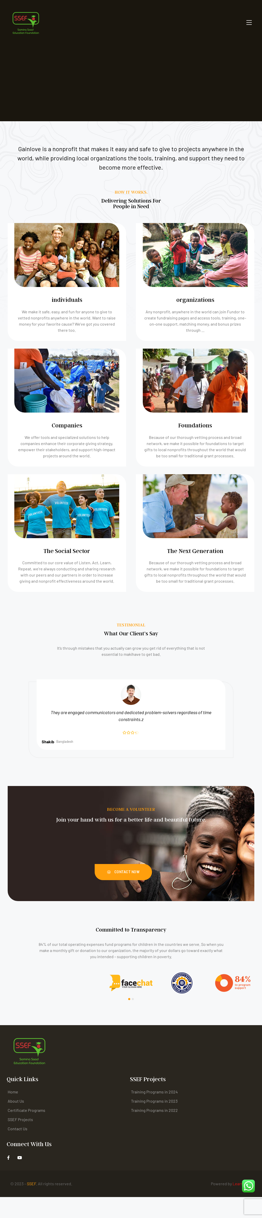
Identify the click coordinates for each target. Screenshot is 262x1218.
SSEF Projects (20, 1140)
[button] (123, 893)
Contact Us (17, 1149)
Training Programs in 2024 (154, 1112)
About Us (16, 1122)
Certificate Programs (26, 1131)
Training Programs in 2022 (154, 1131)
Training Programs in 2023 (154, 1122)
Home (13, 1112)
